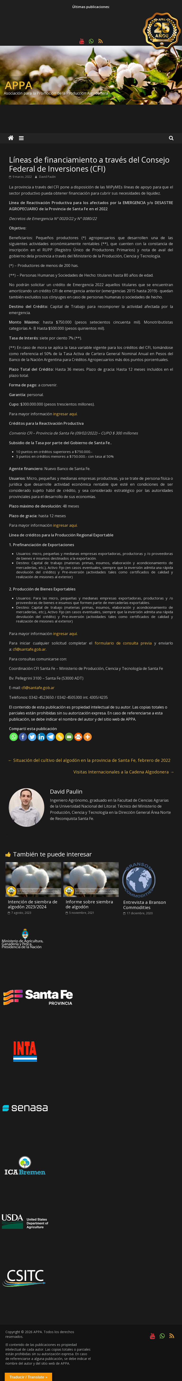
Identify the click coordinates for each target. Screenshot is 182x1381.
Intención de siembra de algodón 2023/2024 (32, 904)
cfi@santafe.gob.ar (29, 649)
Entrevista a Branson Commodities (144, 904)
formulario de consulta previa (123, 643)
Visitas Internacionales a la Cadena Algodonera (123, 772)
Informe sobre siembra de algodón (89, 904)
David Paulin (47, 177)
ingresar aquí (65, 633)
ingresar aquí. (65, 413)
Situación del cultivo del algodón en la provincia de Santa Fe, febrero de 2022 (89, 760)
